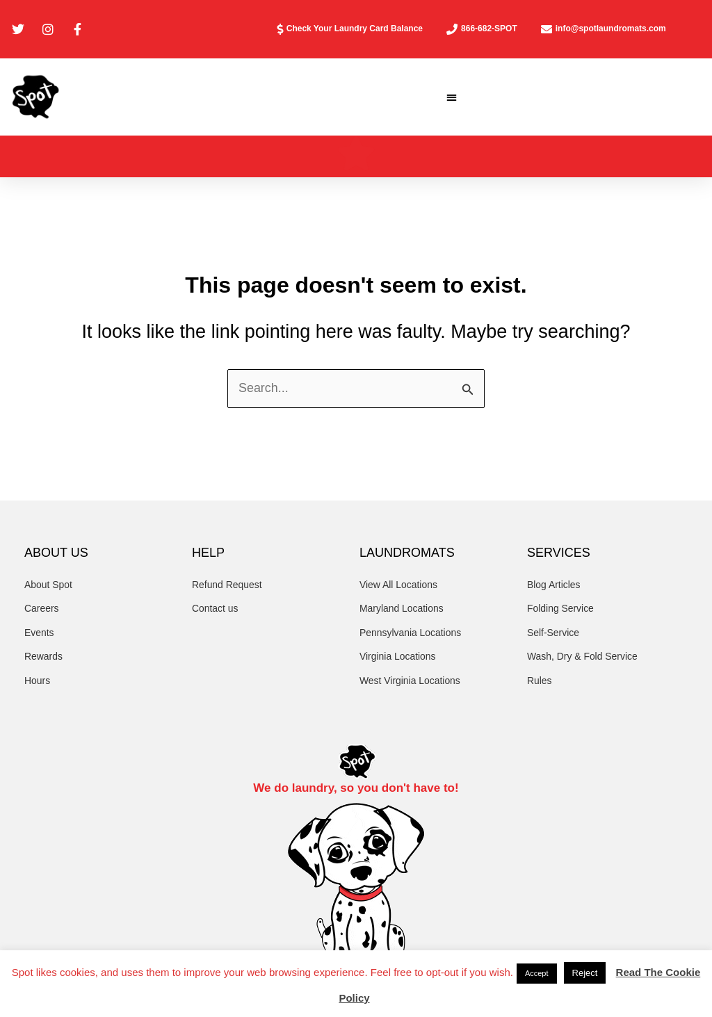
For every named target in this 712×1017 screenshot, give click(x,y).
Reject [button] (585, 973)
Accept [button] (537, 973)
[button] (452, 97)
